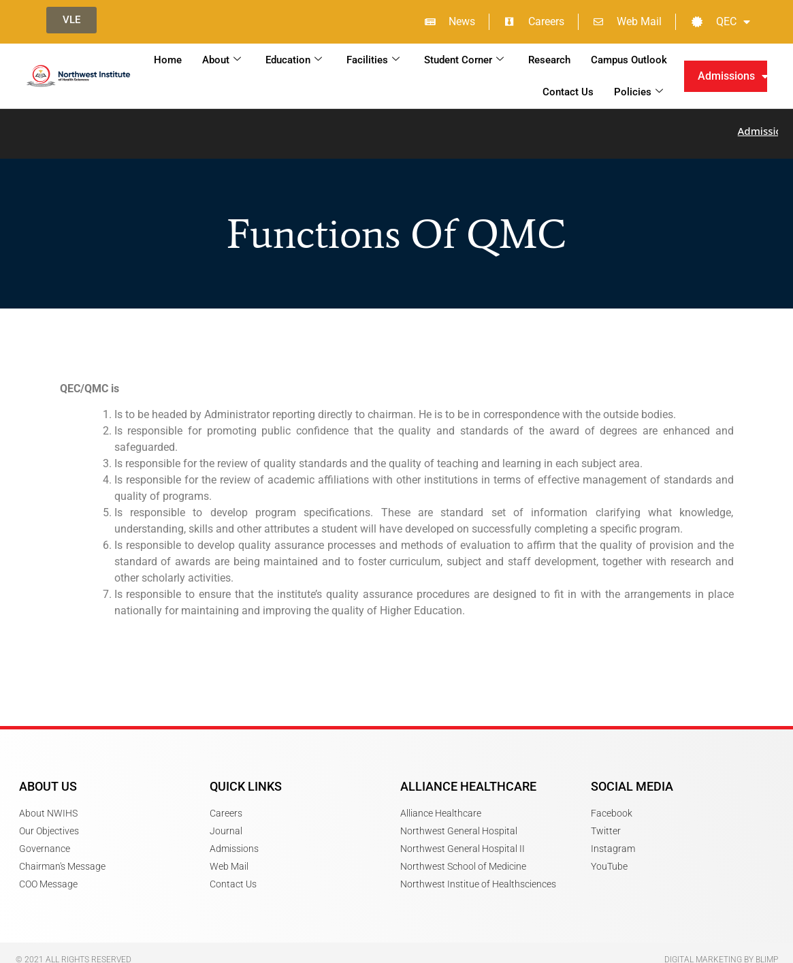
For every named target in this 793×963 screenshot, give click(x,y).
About (221, 60)
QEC (721, 21)
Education (293, 60)
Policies (638, 92)
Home (168, 60)
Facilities (373, 60)
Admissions (733, 76)
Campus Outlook (629, 60)
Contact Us (568, 92)
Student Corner (464, 60)
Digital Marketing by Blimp (721, 952)
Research (549, 60)
